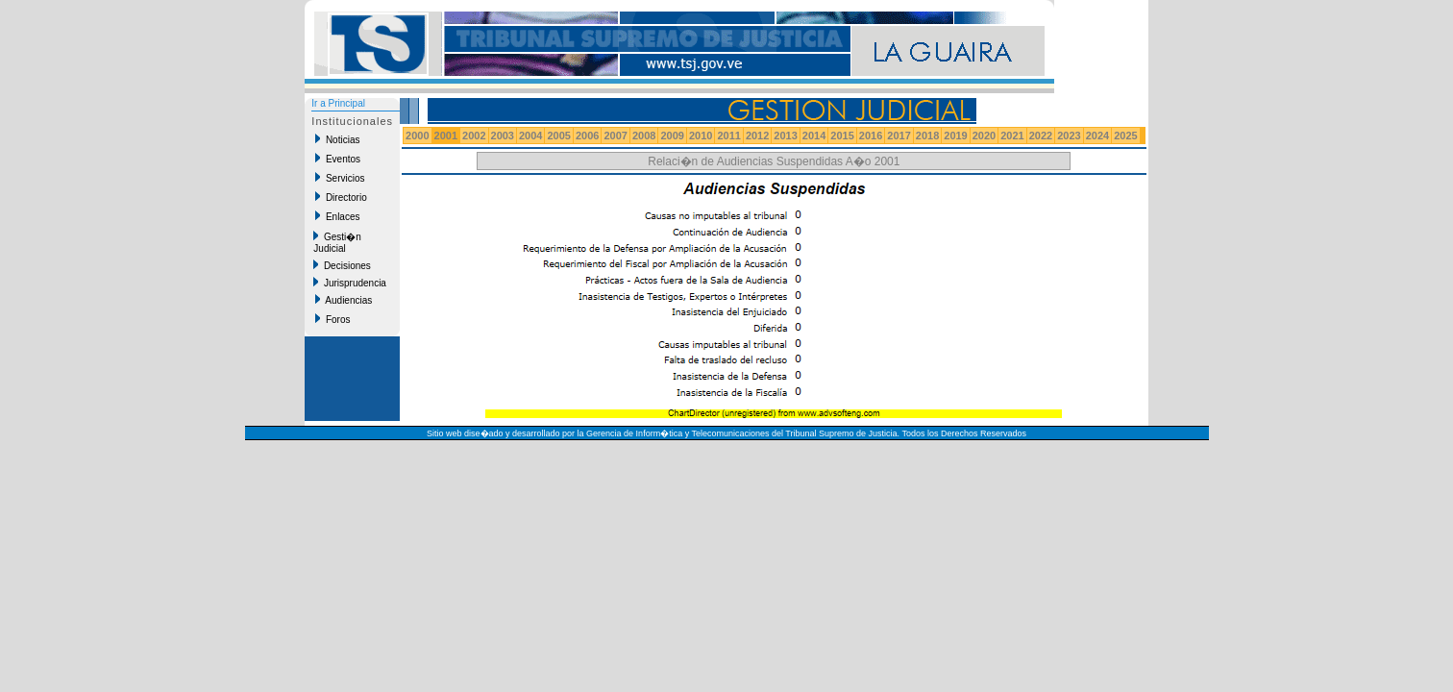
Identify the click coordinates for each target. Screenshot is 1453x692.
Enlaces (337, 216)
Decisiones (341, 265)
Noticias (337, 139)
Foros (332, 319)
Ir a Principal (338, 103)
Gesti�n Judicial (336, 242)
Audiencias (343, 300)
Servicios (339, 178)
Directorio (340, 197)
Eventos (337, 158)
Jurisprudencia (349, 282)
